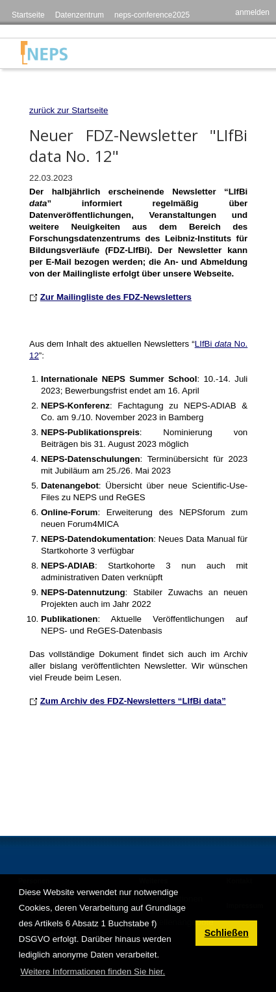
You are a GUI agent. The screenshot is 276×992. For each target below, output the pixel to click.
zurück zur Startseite (68, 110)
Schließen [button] (227, 933)
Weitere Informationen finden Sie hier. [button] (92, 971)
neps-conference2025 (152, 15)
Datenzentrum (79, 15)
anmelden (252, 12)
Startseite (28, 15)
